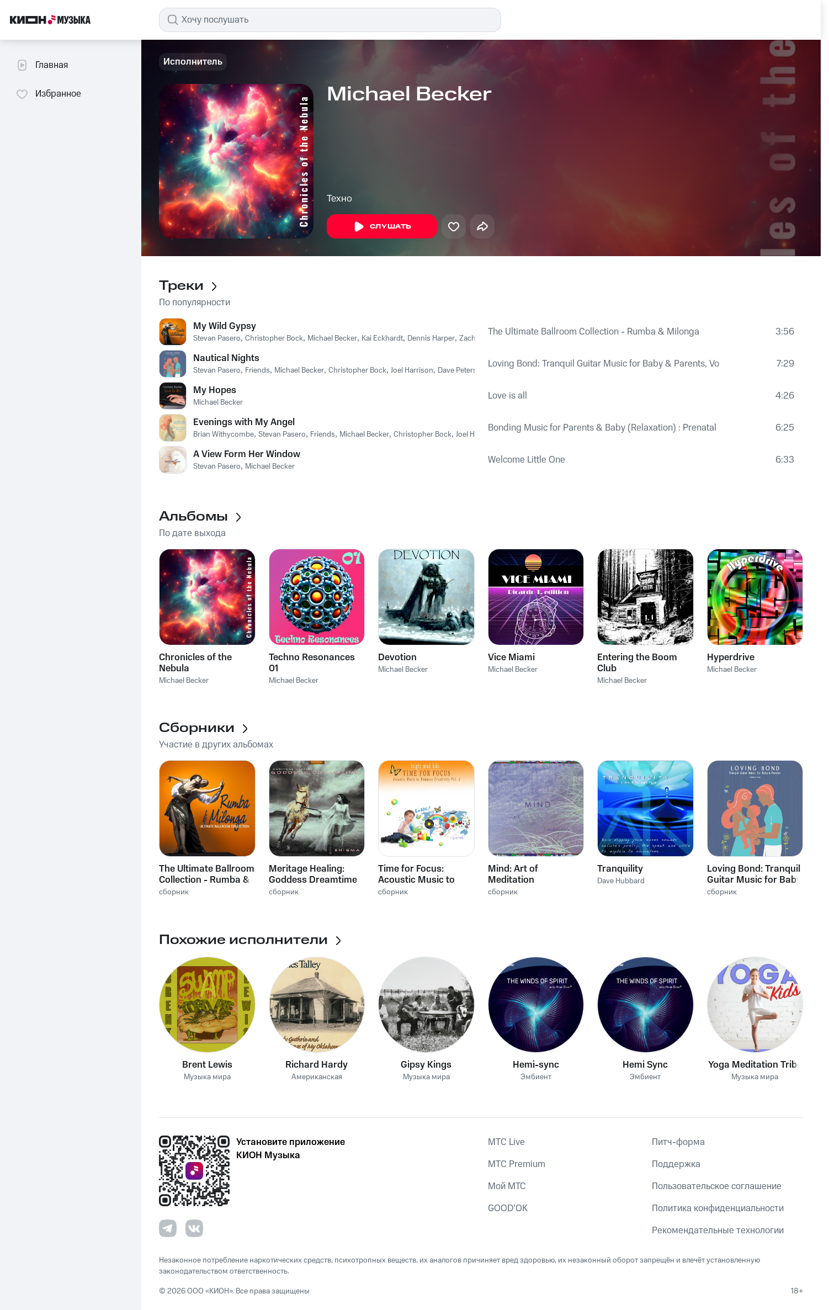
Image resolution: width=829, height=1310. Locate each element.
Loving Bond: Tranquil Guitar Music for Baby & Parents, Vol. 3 (604, 363)
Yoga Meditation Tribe (755, 1064)
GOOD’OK (508, 1208)
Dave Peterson (462, 370)
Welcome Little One (526, 459)
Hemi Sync (645, 1064)
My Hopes (214, 390)
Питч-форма (678, 1142)
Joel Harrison (412, 370)
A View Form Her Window (246, 454)
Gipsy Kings (426, 1064)
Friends (257, 370)
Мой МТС (507, 1186)
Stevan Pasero (217, 338)
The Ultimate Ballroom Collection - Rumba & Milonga (593, 331)
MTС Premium (516, 1164)
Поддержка (676, 1164)
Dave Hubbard (621, 881)
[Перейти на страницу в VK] (194, 1228)
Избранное (48, 93)
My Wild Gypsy (224, 326)
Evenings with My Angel (244, 422)
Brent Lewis (207, 1064)
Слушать (382, 227)
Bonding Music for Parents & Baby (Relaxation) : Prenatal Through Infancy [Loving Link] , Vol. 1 (603, 427)
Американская (316, 1077)
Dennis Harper (431, 338)
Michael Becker (332, 338)
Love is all (507, 395)
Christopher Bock (274, 338)
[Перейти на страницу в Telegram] (168, 1228)
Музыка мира (207, 1077)
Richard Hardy (316, 1064)
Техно (339, 198)
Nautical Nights (226, 358)
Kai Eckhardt (382, 338)
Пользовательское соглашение (717, 1186)
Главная (41, 65)
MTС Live (506, 1142)
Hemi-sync (536, 1064)
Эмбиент (535, 1077)
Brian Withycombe (223, 434)
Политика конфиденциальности (718, 1208)
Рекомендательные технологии (718, 1230)
